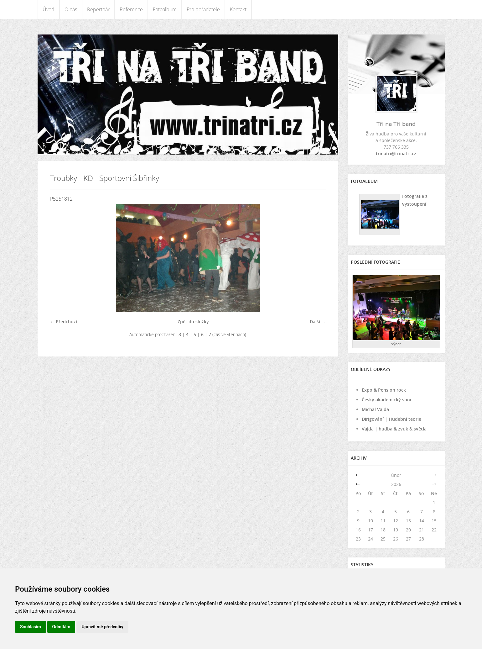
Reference (131, 9)
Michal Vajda (375, 409)
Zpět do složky (193, 321)
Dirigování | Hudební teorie (391, 419)
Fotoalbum (165, 9)
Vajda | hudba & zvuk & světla (394, 429)
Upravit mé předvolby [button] (102, 626)
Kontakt (238, 9)
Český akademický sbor (387, 400)
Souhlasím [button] (30, 626)
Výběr (396, 343)
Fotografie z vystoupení (415, 200)
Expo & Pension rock (384, 390)
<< (358, 475)
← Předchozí (63, 321)
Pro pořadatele (203, 9)
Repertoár (98, 9)
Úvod (48, 9)
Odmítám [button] (61, 626)
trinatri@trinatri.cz (396, 153)
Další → (318, 321)
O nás (71, 9)
